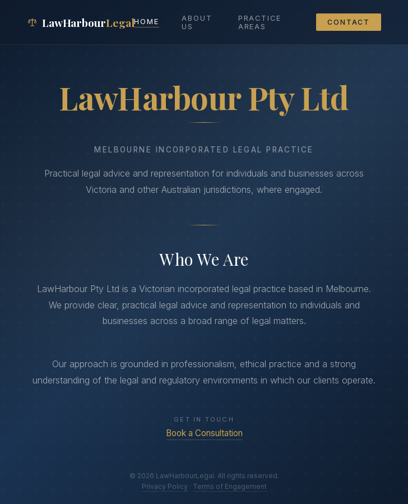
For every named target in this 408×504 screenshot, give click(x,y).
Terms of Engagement (230, 486)
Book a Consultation (204, 433)
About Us (197, 22)
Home (146, 21)
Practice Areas (259, 22)
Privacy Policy (165, 486)
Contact (348, 22)
